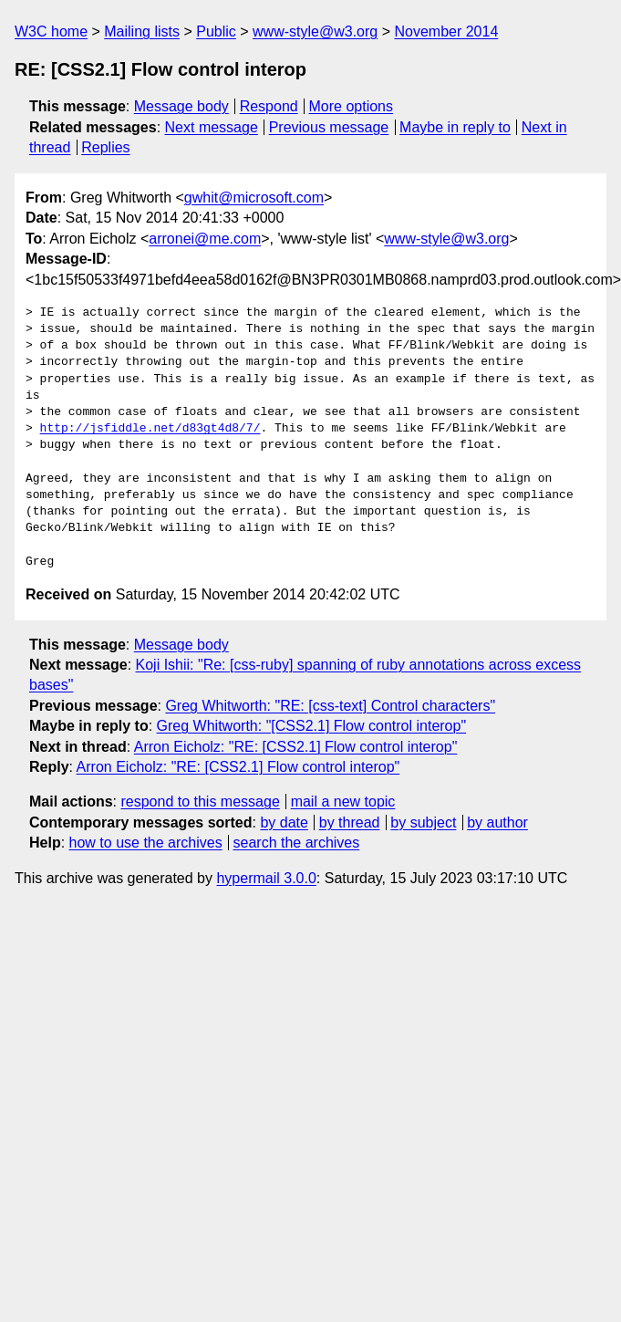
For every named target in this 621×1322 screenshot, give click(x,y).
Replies (105, 147)
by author (497, 822)
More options (351, 106)
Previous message (329, 127)
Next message (211, 127)
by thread (349, 822)
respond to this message (199, 801)
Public (216, 31)
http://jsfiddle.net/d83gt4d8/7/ (150, 429)
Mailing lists (142, 31)
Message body (181, 106)
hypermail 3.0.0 (266, 878)
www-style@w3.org (315, 31)
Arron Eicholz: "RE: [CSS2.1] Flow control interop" (296, 747)
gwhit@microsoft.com (254, 197)
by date (283, 822)
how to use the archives (146, 842)
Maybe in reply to (455, 127)
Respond (269, 106)
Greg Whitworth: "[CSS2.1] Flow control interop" (311, 726)
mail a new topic (343, 801)
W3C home (51, 31)
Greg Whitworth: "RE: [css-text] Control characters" (330, 705)
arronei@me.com (205, 238)
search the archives (296, 842)
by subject (423, 822)
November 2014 (446, 31)
